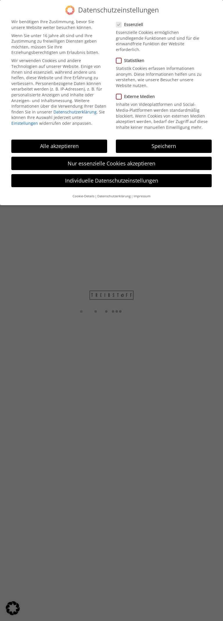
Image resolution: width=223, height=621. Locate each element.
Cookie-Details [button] (83, 195)
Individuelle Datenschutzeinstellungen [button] (111, 178)
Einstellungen (24, 121)
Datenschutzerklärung (75, 110)
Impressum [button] (142, 195)
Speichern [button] (164, 144)
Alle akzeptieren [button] (59, 144)
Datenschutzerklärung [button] (114, 195)
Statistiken (130, 59)
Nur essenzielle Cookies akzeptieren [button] (111, 161)
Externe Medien (135, 95)
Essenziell (129, 23)
